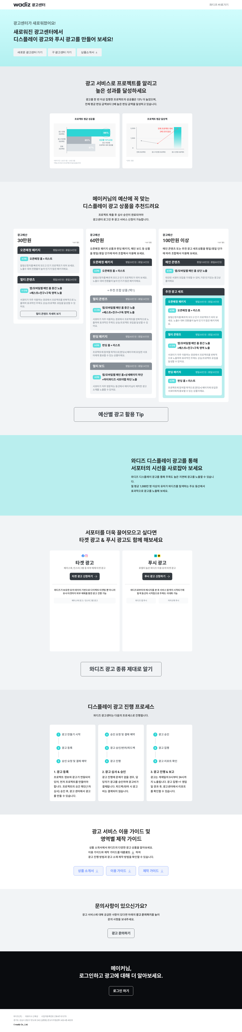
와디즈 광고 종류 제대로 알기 (120, 669)
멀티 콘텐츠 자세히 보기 (48, 313)
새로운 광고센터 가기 (30, 52)
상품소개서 (89, 52)
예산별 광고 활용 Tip (121, 414)
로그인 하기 (121, 991)
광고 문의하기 (121, 933)
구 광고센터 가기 (62, 52)
